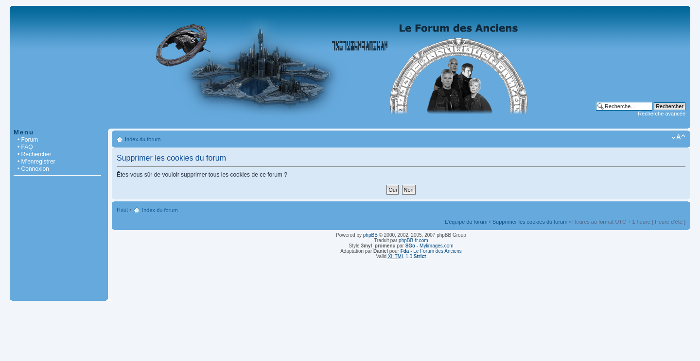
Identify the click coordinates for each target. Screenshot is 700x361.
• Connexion (33, 168)
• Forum (28, 139)
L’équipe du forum (466, 222)
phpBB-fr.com (413, 240)
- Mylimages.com (429, 245)
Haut (122, 210)
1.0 (407, 256)
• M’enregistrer (36, 161)
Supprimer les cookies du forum (530, 222)
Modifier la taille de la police (678, 137)
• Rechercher (35, 154)
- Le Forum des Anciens (431, 251)
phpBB (370, 235)
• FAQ (25, 147)
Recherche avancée (661, 113)
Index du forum (142, 139)
